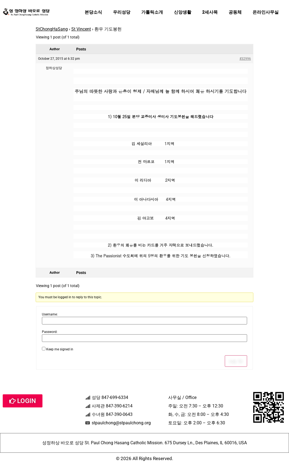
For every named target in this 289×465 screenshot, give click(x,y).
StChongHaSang (52, 29)
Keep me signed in (59, 349)
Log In (235, 361)
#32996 (245, 59)
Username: (50, 314)
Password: (49, 331)
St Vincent (81, 29)
